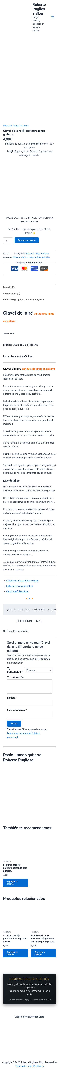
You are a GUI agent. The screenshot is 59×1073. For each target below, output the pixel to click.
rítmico (24, 284)
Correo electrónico (17, 736)
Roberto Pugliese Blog (39, 9)
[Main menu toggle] (53, 17)
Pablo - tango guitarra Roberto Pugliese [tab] (23, 326)
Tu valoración (16, 704)
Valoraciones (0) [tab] (11, 320)
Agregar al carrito (27, 266)
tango (31, 284)
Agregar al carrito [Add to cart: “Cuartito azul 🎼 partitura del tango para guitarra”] (12, 980)
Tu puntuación (15, 697)
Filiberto (16, 284)
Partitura (7, 152)
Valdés (38, 284)
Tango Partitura (21, 152)
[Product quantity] (7, 267)
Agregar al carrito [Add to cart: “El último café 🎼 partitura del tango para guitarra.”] (12, 909)
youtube (46, 284)
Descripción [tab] (9, 313)
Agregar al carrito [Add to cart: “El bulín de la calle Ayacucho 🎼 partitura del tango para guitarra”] (40, 980)
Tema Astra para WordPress (29, 1066)
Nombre (12, 724)
